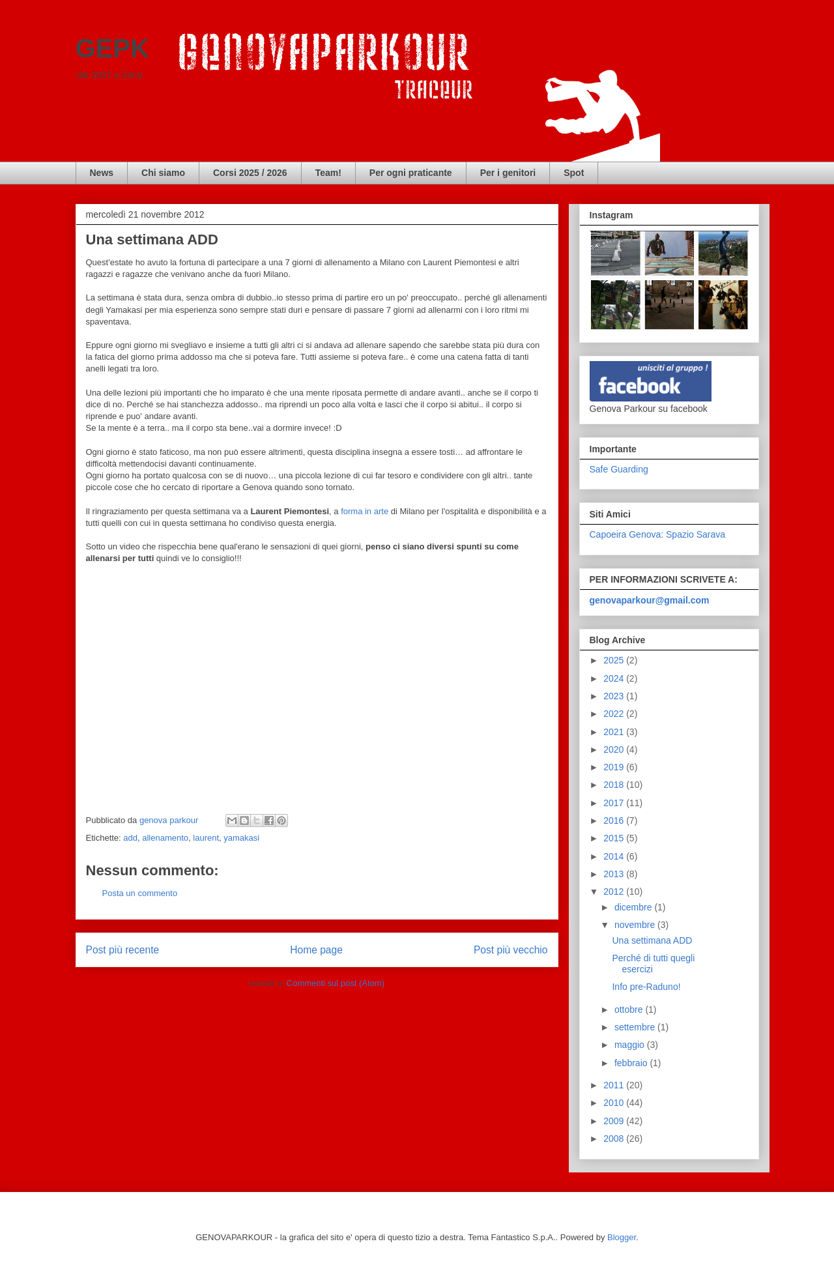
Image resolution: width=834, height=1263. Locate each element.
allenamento (165, 838)
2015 (614, 838)
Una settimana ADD (652, 940)
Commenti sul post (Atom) (335, 983)
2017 (614, 803)
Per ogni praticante (410, 172)
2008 (614, 1138)
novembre (635, 925)
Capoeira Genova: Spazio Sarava (658, 534)
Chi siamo (163, 172)
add (130, 838)
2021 (614, 732)
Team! (328, 172)
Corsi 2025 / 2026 (250, 172)
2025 (614, 660)
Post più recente (123, 949)
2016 (614, 820)
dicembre (634, 907)
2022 (614, 713)
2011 (614, 1085)
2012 (614, 891)
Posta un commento (140, 893)
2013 (614, 874)
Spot (574, 172)
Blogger (621, 1237)
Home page (316, 949)
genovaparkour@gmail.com (650, 600)
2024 (614, 678)
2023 (614, 696)
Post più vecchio (511, 949)
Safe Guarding (619, 469)
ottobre (629, 1009)
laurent (206, 838)
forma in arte (364, 511)
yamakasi (241, 838)
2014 (614, 856)
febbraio (632, 1063)
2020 (614, 749)
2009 (614, 1121)
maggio (630, 1044)
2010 (614, 1102)
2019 (614, 767)
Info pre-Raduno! (646, 986)
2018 (614, 784)
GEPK (112, 48)
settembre (635, 1027)
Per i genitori (508, 172)
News (102, 172)
